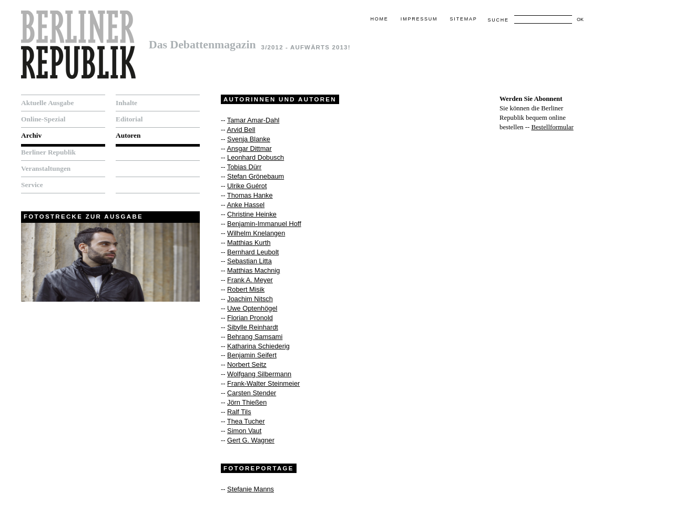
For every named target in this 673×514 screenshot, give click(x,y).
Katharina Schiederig (258, 346)
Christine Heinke (252, 214)
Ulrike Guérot (247, 186)
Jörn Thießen (247, 402)
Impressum (419, 19)
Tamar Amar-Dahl (253, 120)
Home (379, 19)
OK (580, 19)
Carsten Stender (251, 393)
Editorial (129, 119)
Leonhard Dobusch (255, 157)
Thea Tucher (246, 421)
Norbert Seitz (247, 364)
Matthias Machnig (253, 270)
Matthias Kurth (249, 242)
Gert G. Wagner (250, 440)
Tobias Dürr (244, 167)
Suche (497, 20)
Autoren (128, 135)
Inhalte (126, 103)
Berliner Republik (48, 152)
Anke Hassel (245, 205)
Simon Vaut (244, 431)
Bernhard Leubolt (253, 252)
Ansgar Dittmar (249, 148)
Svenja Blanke (248, 139)
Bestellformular (552, 127)
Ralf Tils (239, 412)
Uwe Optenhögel (252, 308)
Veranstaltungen (45, 168)
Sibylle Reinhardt (252, 327)
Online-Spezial (43, 119)
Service (32, 185)
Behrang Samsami (254, 337)
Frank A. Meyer (250, 280)
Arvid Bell (241, 129)
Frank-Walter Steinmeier (263, 383)
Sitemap (463, 19)
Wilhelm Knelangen (256, 233)
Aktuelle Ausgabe (47, 103)
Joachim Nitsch (250, 299)
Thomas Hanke (250, 195)
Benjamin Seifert (252, 355)
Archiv (31, 135)
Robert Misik (245, 289)
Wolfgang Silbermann (259, 374)
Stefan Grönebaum (255, 176)
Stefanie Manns (250, 489)
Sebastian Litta (249, 261)
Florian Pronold (250, 318)
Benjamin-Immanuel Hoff (264, 224)
